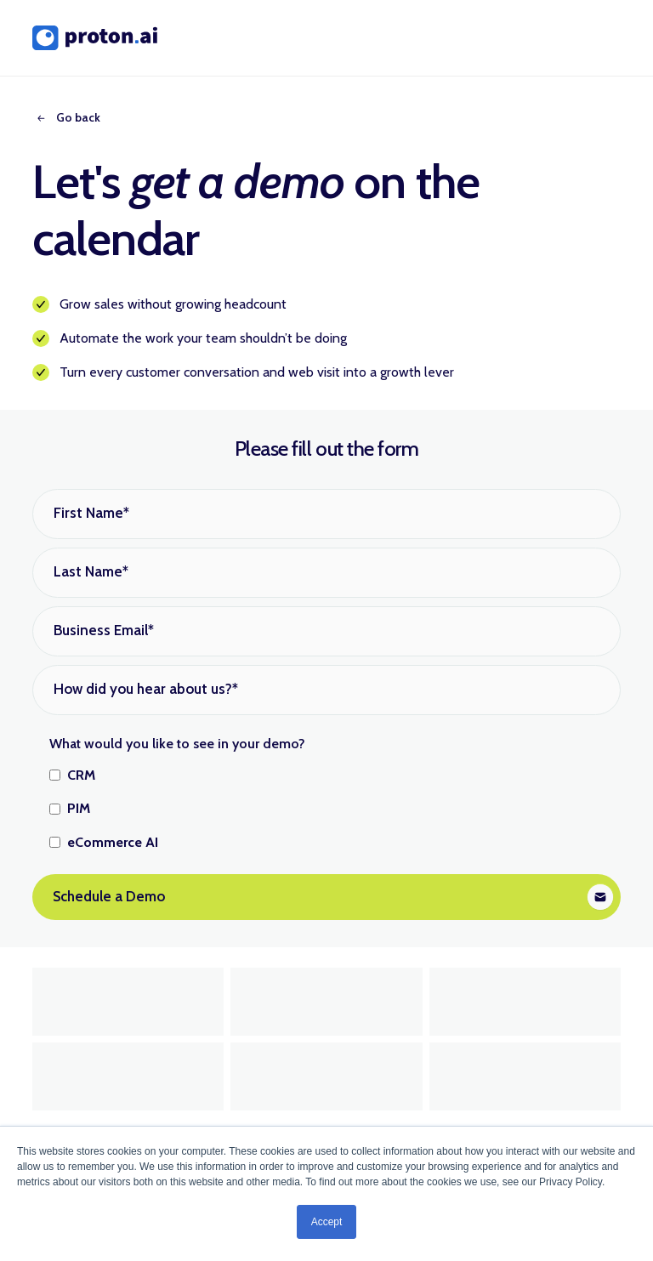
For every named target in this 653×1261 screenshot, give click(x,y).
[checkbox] (326, 809)
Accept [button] (327, 1222)
